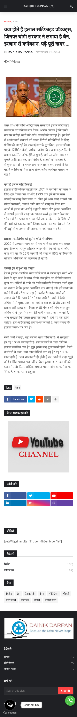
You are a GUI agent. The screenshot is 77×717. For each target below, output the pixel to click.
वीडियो (37, 600)
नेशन (15, 21)
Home (7, 21)
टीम (18, 593)
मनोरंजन (25, 600)
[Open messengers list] (10, 705)
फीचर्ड (66, 593)
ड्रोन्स (42, 593)
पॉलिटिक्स (38, 570)
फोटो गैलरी (11, 600)
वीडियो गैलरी (50, 600)
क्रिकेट (38, 564)
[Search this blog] (31, 690)
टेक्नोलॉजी (29, 593)
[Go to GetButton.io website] (9, 712)
